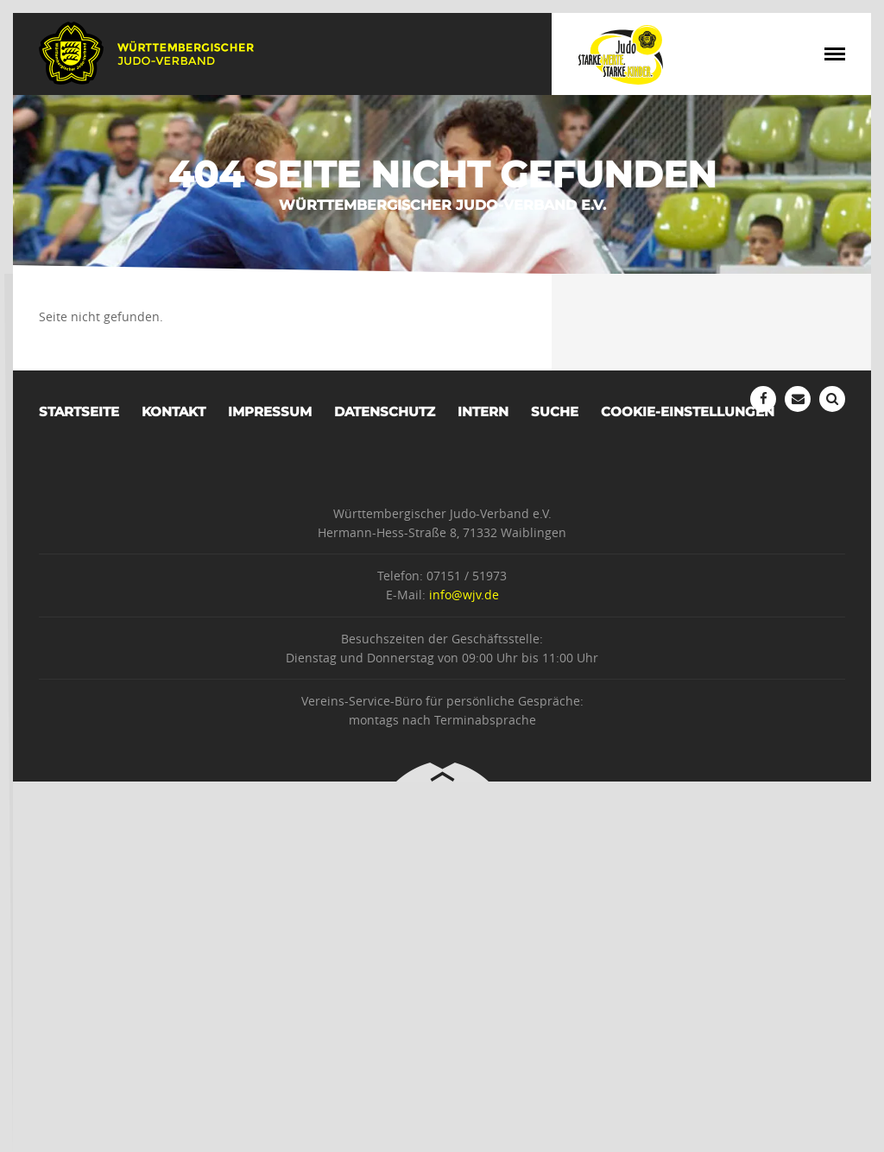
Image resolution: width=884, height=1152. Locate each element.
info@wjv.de (464, 594)
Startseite (79, 411)
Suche (554, 411)
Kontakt (173, 411)
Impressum (270, 411)
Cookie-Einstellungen (687, 411)
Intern (483, 411)
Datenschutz (384, 411)
